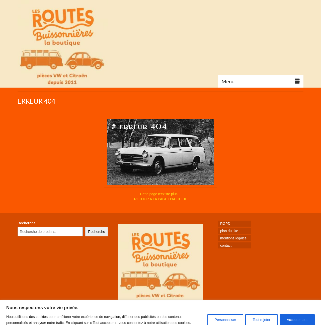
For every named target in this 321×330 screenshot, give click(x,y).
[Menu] (260, 81)
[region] (160, 315)
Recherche (27, 223)
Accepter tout (297, 320)
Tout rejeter (261, 320)
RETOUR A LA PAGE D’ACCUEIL (160, 199)
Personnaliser (225, 320)
